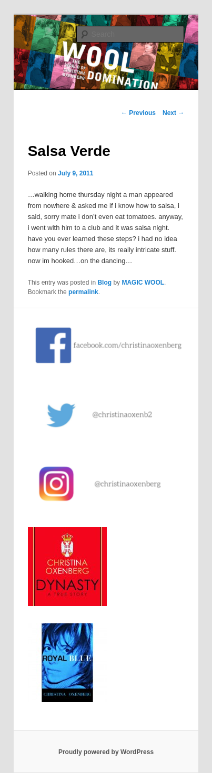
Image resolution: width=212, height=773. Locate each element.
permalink (83, 292)
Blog (104, 282)
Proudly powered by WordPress (106, 752)
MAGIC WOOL (143, 282)
